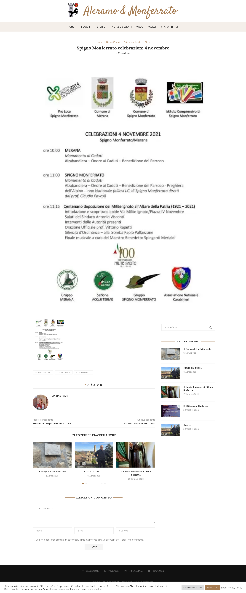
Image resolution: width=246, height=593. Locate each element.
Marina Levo (124, 53)
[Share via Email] (101, 384)
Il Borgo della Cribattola (52, 471)
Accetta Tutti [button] (213, 587)
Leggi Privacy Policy (231, 587)
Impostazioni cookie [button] (192, 587)
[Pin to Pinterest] (98, 384)
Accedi (152, 27)
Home (71, 27)
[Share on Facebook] (91, 384)
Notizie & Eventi (122, 27)
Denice (187, 425)
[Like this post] (88, 384)
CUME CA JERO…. (94, 471)
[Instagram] (168, 26)
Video (139, 27)
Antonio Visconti (43, 372)
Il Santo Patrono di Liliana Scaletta (136, 473)
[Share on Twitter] (94, 384)
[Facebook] (161, 26)
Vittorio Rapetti (83, 372)
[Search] (176, 26)
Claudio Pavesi (63, 372)
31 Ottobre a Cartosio (195, 406)
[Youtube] (172, 26)
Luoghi (85, 27)
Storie (101, 27)
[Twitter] (164, 26)
